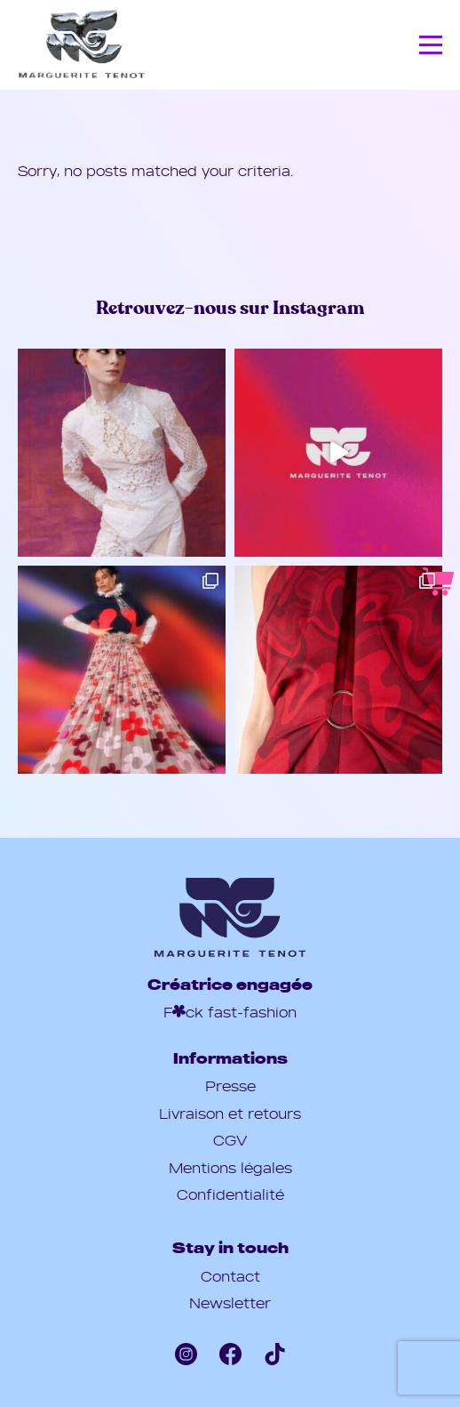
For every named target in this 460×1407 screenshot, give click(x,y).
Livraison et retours (230, 1113)
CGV (230, 1140)
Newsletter (230, 1303)
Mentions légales (230, 1168)
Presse (230, 1086)
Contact (230, 1276)
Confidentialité (230, 1194)
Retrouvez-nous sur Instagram (230, 308)
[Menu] (430, 46)
